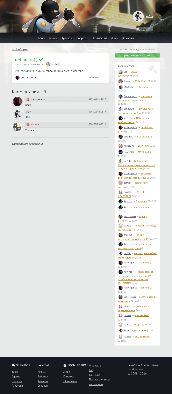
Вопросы (82, 38)
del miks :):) (146, 262)
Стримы (16, 376)
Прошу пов (141, 201)
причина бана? (142, 315)
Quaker (124, 81)
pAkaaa (34, 124)
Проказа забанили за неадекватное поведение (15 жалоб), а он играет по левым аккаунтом (136, 277)
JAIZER (124, 161)
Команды (128, 38)
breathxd (125, 136)
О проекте (95, 365)
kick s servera (142, 207)
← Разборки (20, 49)
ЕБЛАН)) (142, 145)
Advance (125, 201)
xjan (28, 111)
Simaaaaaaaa (127, 216)
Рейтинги (43, 376)
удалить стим (139, 330)
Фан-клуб (94, 375)
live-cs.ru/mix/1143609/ (30, 71)
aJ (122, 118)
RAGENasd (126, 151)
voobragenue (26, 77)
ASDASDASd (141, 81)
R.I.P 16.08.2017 (144, 136)
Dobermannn (127, 96)
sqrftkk (124, 182)
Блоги (41, 38)
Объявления (99, 38)
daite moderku (146, 87)
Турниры (67, 38)
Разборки (17, 385)
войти (145, 16)
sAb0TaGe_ (126, 87)
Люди (114, 38)
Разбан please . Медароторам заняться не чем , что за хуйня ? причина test (136, 165)
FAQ (91, 370)
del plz (138, 324)
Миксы (53, 38)
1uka (123, 330)
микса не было (142, 336)
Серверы (43, 385)
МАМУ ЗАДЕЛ (145, 151)
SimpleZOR (126, 108)
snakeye (125, 234)
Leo (122, 71)
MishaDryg (54, 63)
